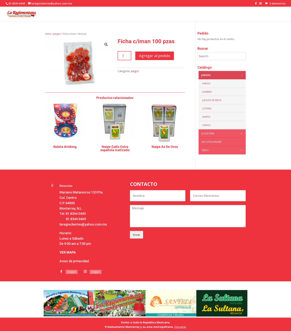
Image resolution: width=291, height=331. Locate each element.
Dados (206, 83)
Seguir (71, 272)
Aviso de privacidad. (74, 261)
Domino (207, 91)
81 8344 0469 (76, 219)
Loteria (206, 108)
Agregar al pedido (154, 55)
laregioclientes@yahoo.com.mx (83, 224)
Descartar (180, 327)
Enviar (136, 234)
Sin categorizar (211, 141)
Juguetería (222, 133)
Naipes (206, 116)
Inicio (48, 33)
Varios (206, 125)
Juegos (57, 33)
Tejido (222, 150)
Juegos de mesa (211, 100)
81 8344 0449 (76, 214)
